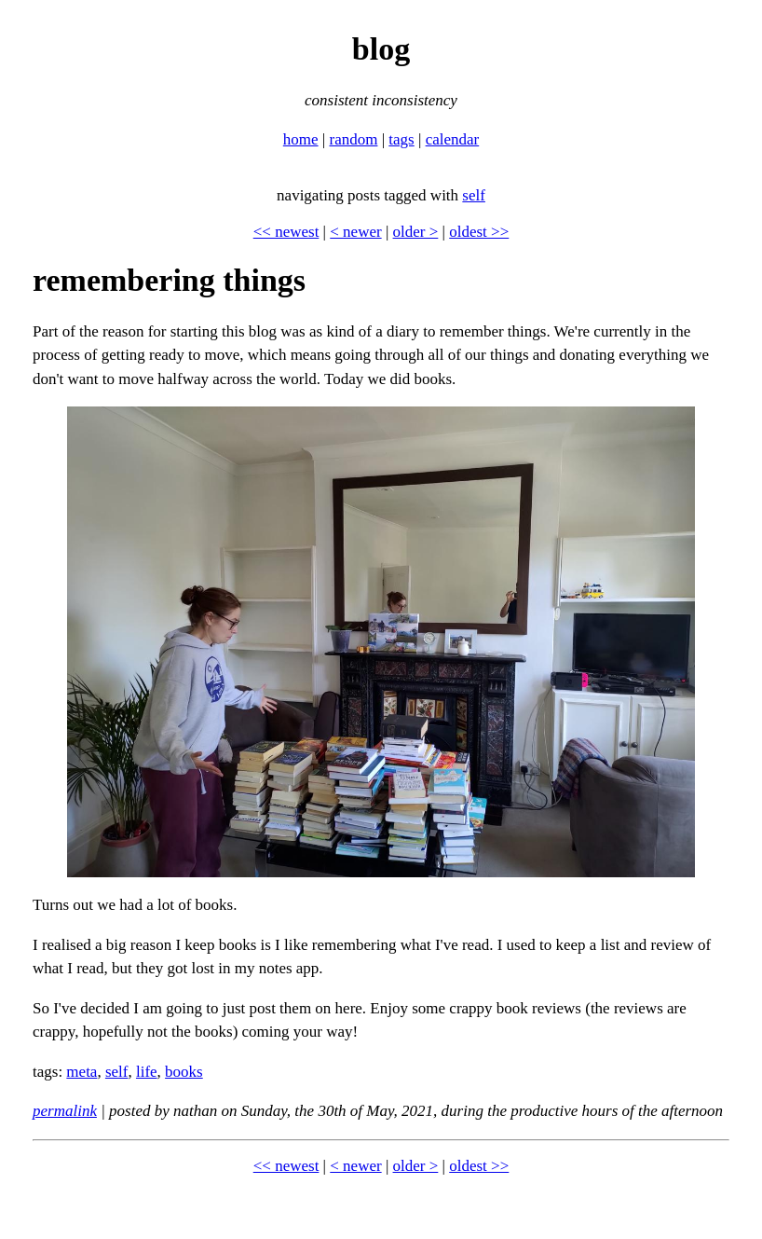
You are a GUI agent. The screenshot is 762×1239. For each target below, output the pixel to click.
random (353, 139)
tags (401, 139)
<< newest (286, 232)
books (184, 1072)
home (301, 139)
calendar (453, 139)
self (473, 195)
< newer (355, 232)
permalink (65, 1111)
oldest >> (479, 232)
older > (416, 232)
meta (81, 1072)
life (146, 1072)
